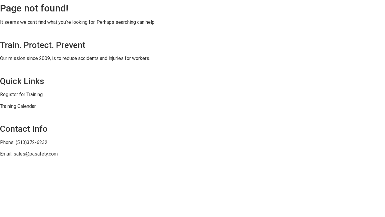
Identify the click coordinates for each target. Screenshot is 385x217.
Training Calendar (18, 106)
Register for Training (21, 94)
